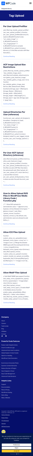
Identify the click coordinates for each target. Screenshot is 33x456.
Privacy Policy (4, 417)
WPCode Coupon (5, 426)
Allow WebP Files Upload (15, 272)
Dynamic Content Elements (9, 365)
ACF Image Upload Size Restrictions (14, 65)
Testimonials (4, 326)
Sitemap (3, 423)
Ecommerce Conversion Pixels (9, 363)
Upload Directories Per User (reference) (14, 113)
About (3, 320)
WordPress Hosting (6, 392)
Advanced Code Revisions (8, 376)
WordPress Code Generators (9, 358)
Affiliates (3, 331)
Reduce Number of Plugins (8, 368)
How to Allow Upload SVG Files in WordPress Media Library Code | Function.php (15, 197)
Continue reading (9, 56)
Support (3, 384)
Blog (2, 328)
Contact (3, 334)
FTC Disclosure (5, 420)
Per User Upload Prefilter (15, 26)
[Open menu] (30, 3)
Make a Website (5, 397)
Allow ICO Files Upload (14, 232)
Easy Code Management (8, 373)
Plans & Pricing (5, 389)
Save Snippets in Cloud (7, 371)
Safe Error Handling (6, 355)
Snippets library (6, 8)
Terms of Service (5, 414)
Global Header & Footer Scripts (9, 353)
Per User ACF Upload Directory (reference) (13, 153)
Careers (3, 323)
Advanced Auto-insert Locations (10, 350)
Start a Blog (4, 395)
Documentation (5, 387)
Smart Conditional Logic (8, 347)
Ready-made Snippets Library (9, 345)
